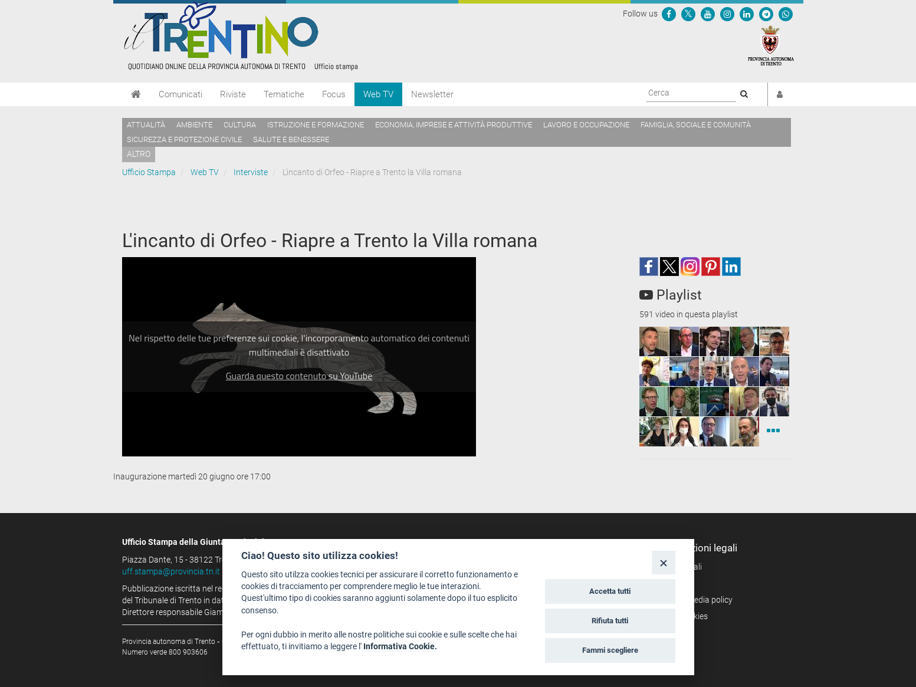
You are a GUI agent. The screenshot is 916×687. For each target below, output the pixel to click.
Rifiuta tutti (610, 620)
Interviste (251, 172)
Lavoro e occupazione (586, 124)
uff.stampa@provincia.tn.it (171, 571)
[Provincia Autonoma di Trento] (771, 45)
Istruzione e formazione (315, 124)
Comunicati (180, 94)
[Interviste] (773, 431)
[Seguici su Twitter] (688, 13)
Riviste (233, 94)
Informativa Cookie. (400, 646)
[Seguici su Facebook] (669, 13)
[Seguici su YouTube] (708, 13)
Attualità (146, 124)
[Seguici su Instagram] (727, 13)
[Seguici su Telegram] (766, 13)
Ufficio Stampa (149, 172)
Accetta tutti (610, 591)
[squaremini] (654, 341)
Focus (334, 94)
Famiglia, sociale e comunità (696, 124)
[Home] (136, 94)
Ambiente (194, 124)
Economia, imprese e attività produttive (453, 124)
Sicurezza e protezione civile (184, 139)
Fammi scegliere (610, 650)
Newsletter (432, 94)
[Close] (663, 562)
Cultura (240, 124)
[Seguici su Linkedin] (746, 13)
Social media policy (698, 599)
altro (138, 154)
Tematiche (284, 94)
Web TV (378, 94)
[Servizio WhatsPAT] (785, 13)
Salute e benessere (291, 139)
